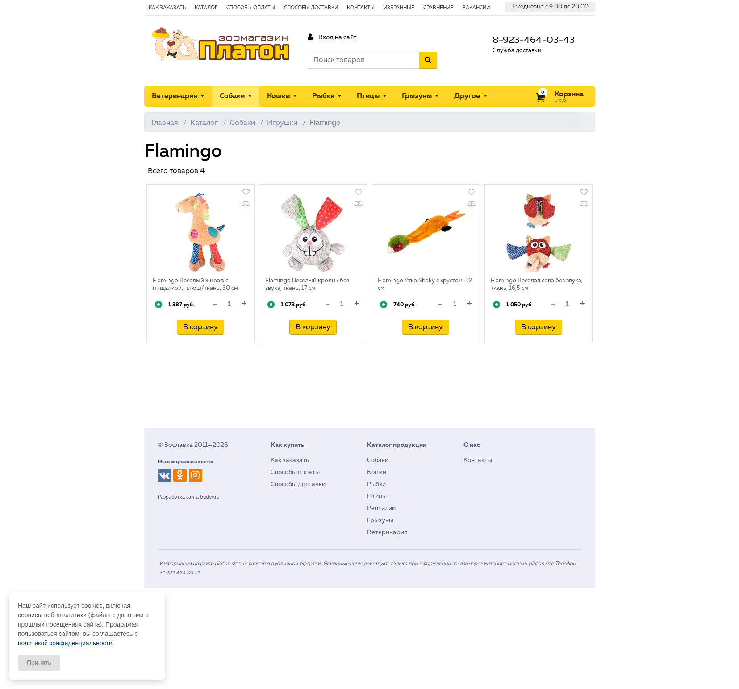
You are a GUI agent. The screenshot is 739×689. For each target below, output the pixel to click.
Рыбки (327, 96)
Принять (39, 662)
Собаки (236, 96)
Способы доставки (298, 484)
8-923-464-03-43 (534, 40)
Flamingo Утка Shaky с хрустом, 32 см (425, 284)
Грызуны (420, 96)
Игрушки (282, 123)
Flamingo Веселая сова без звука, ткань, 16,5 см (537, 284)
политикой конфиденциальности (65, 643)
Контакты (477, 460)
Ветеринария (178, 96)
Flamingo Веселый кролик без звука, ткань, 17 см (307, 284)
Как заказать (290, 460)
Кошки (282, 96)
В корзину (200, 327)
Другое (470, 96)
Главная (164, 123)
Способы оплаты (295, 472)
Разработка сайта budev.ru (188, 497)
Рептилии (381, 508)
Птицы (372, 96)
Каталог (204, 123)
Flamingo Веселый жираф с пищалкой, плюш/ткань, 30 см (195, 284)
